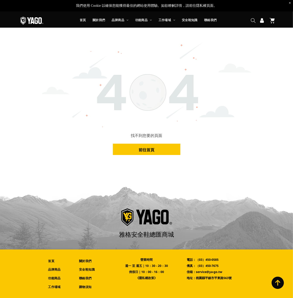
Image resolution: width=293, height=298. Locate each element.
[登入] (262, 9)
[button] (120, 9)
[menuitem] (82, 9)
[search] (253, 9)
